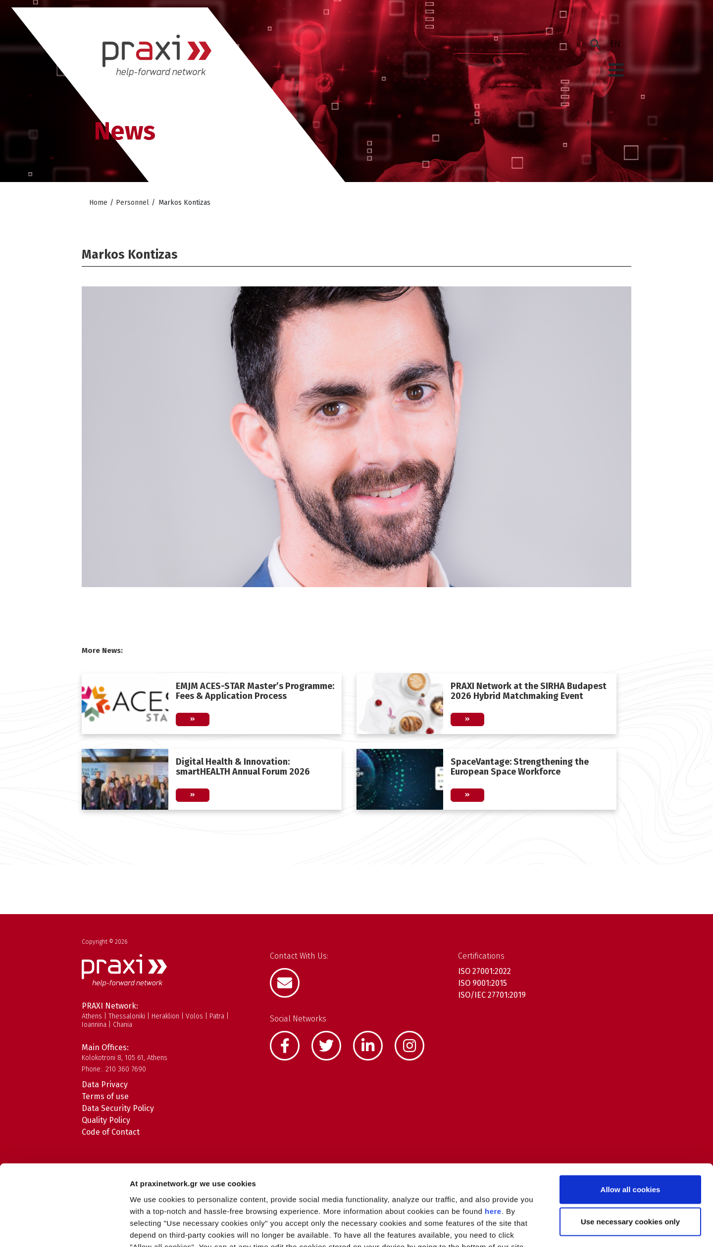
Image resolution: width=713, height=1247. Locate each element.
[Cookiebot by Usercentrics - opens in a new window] (64, 1227)
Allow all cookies (631, 1118)
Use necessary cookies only (630, 1151)
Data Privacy (105, 1084)
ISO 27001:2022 (484, 971)
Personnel (132, 202)
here (493, 1140)
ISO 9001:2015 (482, 983)
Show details (520, 1227)
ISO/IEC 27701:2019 (492, 995)
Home (98, 202)
